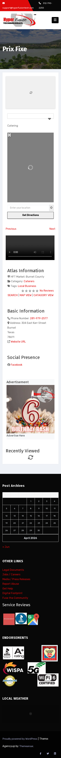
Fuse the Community (15, 597)
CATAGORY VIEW (44, 295)
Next (52, 228)
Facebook (16, 364)
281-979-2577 (39, 318)
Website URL (18, 341)
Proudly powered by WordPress (20, 738)
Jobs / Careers (11, 574)
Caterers (29, 281)
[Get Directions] (30, 215)
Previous (11, 228)
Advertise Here (16, 435)
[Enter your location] (28, 208)
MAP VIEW (26, 295)
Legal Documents (13, 569)
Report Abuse (10, 584)
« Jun (6, 546)
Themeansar (26, 746)
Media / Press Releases (16, 579)
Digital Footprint (12, 593)
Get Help (7, 588)
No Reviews (47, 290)
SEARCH (13, 295)
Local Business (27, 286)
